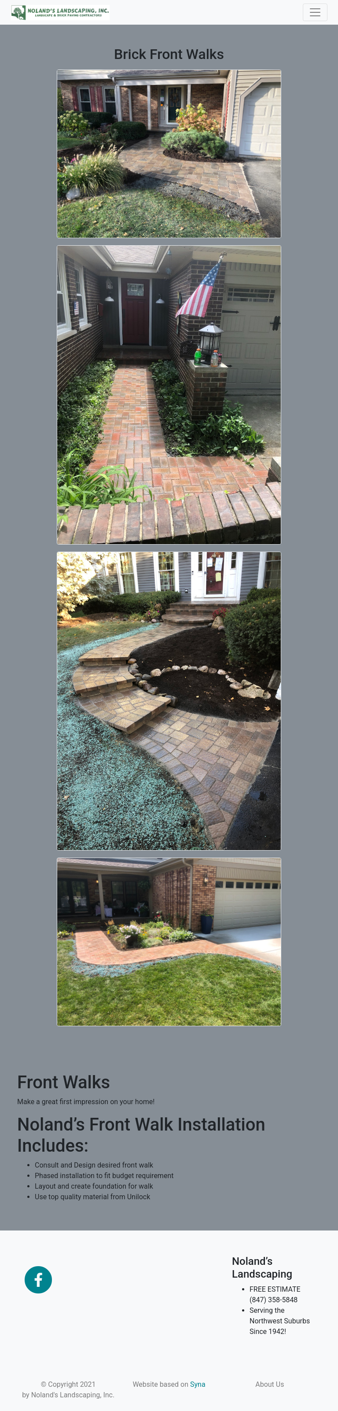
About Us (269, 1384)
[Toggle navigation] (315, 12)
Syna (198, 1384)
